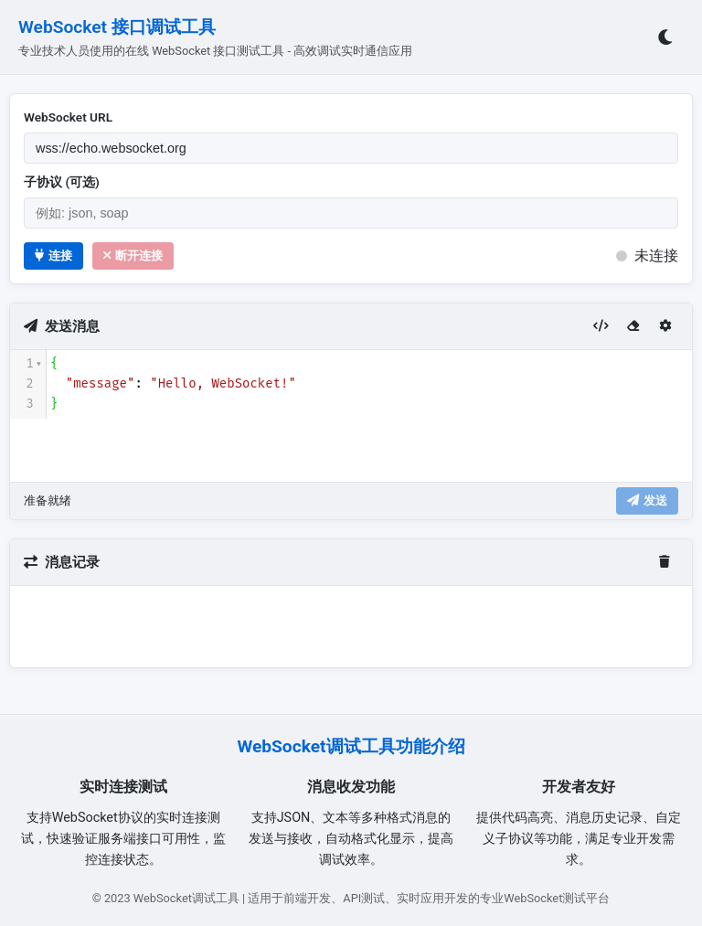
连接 (53, 255)
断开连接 (133, 255)
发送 (647, 500)
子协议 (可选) (62, 182)
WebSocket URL (68, 117)
